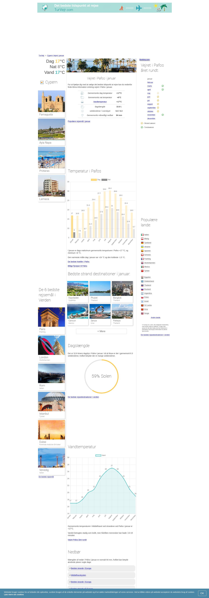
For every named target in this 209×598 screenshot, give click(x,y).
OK (202, 593)
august (150, 104)
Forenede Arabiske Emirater (49, 445)
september (151, 108)
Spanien (147, 251)
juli (148, 100)
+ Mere (101, 331)
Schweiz (147, 255)
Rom (42, 385)
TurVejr (41, 55)
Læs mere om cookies (14, 594)
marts (149, 86)
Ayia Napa (45, 142)
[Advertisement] (104, 34)
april (149, 90)
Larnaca (44, 199)
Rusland (147, 289)
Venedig (44, 470)
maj (148, 93)
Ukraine (147, 247)
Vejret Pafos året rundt (77, 540)
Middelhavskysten (78, 575)
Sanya (94, 320)
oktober (150, 111)
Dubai (42, 441)
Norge (146, 313)
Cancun (72, 320)
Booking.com (145, 59)
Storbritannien (44, 360)
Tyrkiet (41, 416)
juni (148, 97)
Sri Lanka (148, 305)
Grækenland (149, 281)
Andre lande (155, 318)
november (151, 115)
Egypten (147, 277)
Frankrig (42, 332)
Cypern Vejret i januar (55, 55)
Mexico (147, 267)
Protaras (44, 170)
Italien (41, 388)
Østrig (146, 239)
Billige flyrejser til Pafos (77, 266)
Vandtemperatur (100, 102)
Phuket (94, 298)
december (151, 118)
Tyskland (147, 243)
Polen (146, 297)
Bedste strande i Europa (81, 568)
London (43, 357)
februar (150, 82)
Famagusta (46, 114)
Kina (146, 309)
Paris (42, 329)
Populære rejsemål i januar (79, 121)
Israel (146, 301)
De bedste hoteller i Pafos (78, 262)
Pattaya (117, 320)
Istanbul (44, 413)
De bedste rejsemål (46, 477)
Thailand (147, 285)
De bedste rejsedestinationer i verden (83, 397)
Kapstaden (74, 298)
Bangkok (117, 298)
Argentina (148, 293)
